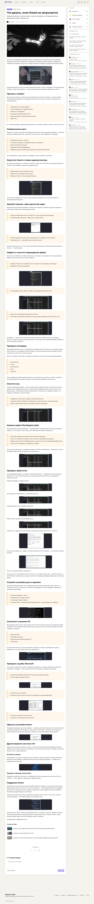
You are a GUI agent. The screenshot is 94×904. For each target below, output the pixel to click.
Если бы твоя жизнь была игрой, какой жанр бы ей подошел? (77, 50)
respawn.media (10, 894)
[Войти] (87, 2)
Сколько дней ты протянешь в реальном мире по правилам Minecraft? (77, 41)
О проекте (56, 895)
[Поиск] (81, 2)
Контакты (81, 895)
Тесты (37, 2)
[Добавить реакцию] (39, 850)
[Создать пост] (78, 2)
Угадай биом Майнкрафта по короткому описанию (77, 37)
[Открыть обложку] (35, 41)
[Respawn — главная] (8, 2)
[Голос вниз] (36, 850)
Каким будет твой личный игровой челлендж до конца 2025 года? (76, 45)
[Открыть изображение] (35, 75)
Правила (63, 895)
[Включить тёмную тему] (84, 2)
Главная (16, 2)
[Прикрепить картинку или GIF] (11, 870)
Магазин (43, 2)
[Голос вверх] (31, 850)
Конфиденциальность (72, 895)
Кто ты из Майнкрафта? (74, 34)
